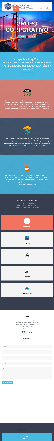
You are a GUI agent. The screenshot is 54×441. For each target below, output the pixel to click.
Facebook (20, 429)
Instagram (34, 429)
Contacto (39, 8)
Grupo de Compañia (27, 73)
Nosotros (24, 8)
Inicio (16, 8)
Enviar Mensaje (7, 382)
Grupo (31, 8)
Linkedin (26, 429)
